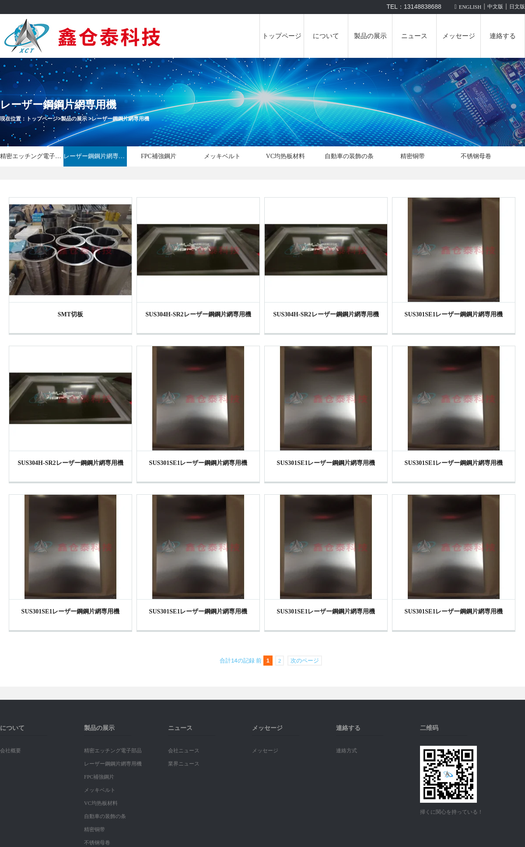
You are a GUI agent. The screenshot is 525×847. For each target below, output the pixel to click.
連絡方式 (346, 751)
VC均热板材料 (285, 156)
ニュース (414, 35)
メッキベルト (222, 156)
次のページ (304, 660)
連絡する (503, 35)
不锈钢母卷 (476, 156)
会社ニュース (184, 751)
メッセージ (458, 35)
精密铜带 (412, 156)
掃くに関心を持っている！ (451, 812)
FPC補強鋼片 (158, 156)
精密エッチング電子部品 (31, 156)
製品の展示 (370, 35)
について (326, 35)
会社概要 (10, 751)
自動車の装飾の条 (349, 156)
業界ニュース (184, 764)
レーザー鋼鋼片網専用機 (120, 119)
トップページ (281, 35)
